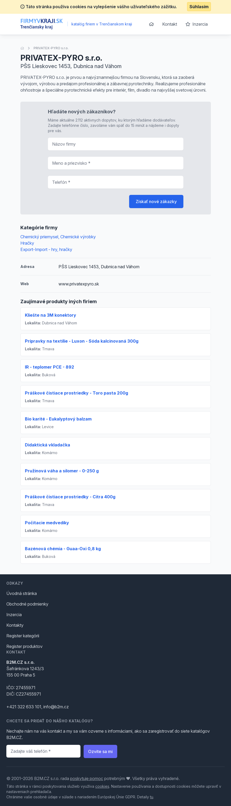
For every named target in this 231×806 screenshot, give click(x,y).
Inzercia (196, 24)
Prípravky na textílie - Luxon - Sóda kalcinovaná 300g (81, 341)
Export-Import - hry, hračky (46, 249)
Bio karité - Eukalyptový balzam (58, 419)
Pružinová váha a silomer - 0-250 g (62, 470)
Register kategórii (22, 635)
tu (151, 797)
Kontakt (169, 24)
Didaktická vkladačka (47, 444)
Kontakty (15, 625)
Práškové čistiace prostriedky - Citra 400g (70, 496)
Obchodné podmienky (27, 604)
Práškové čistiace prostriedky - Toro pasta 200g (76, 393)
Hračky (27, 243)
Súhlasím (199, 6)
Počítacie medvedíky (47, 522)
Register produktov (24, 646)
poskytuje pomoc (86, 778)
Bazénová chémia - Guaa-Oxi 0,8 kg (63, 548)
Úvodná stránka (21, 593)
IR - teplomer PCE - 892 (49, 367)
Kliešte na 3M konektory (50, 315)
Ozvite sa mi (100, 751)
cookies (102, 786)
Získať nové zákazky (156, 201)
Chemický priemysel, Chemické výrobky (58, 236)
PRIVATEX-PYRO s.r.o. (51, 48)
